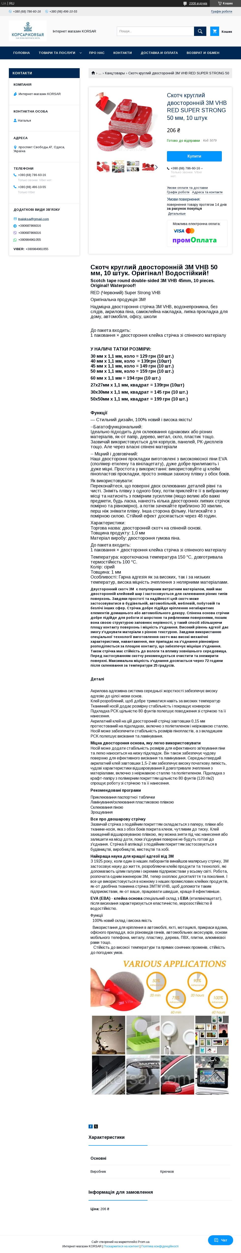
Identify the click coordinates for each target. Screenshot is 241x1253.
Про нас (97, 53)
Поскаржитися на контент (121, 1246)
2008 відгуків (198, 3)
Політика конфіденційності (160, 1246)
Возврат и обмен (203, 53)
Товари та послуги (57, 53)
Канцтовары (115, 73)
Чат (220, 1240)
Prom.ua (144, 1242)
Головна (21, 53)
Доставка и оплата (159, 53)
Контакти (122, 53)
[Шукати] (200, 31)
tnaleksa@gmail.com (33, 219)
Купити (194, 156)
